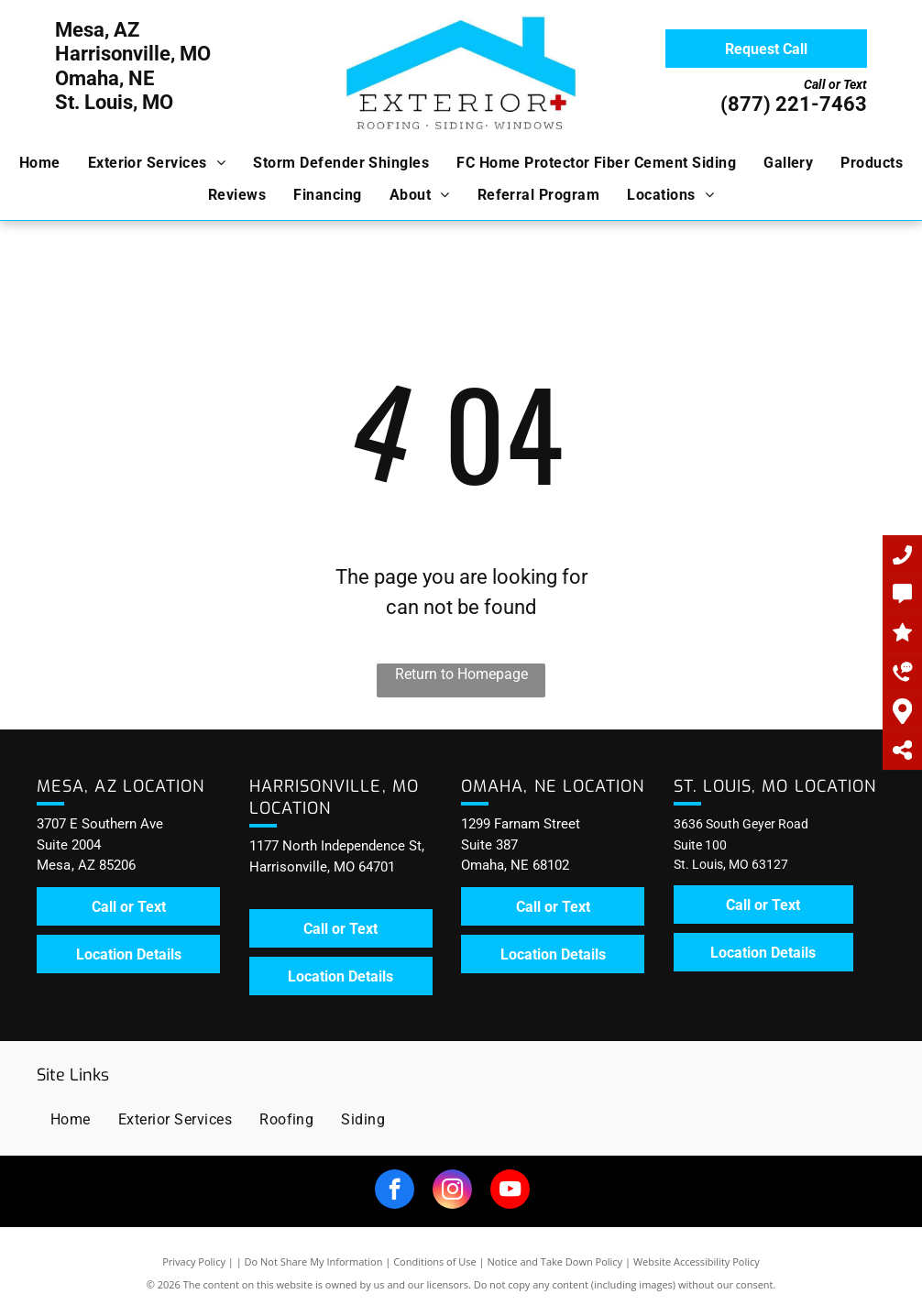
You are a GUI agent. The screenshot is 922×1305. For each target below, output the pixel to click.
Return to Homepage (461, 674)
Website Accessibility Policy (696, 1261)
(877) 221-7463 (793, 104)
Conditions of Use (435, 1261)
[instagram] (452, 1191)
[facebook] (394, 1191)
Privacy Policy (193, 1261)
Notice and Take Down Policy (555, 1261)
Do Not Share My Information (314, 1261)
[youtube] (510, 1191)
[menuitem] (39, 163)
